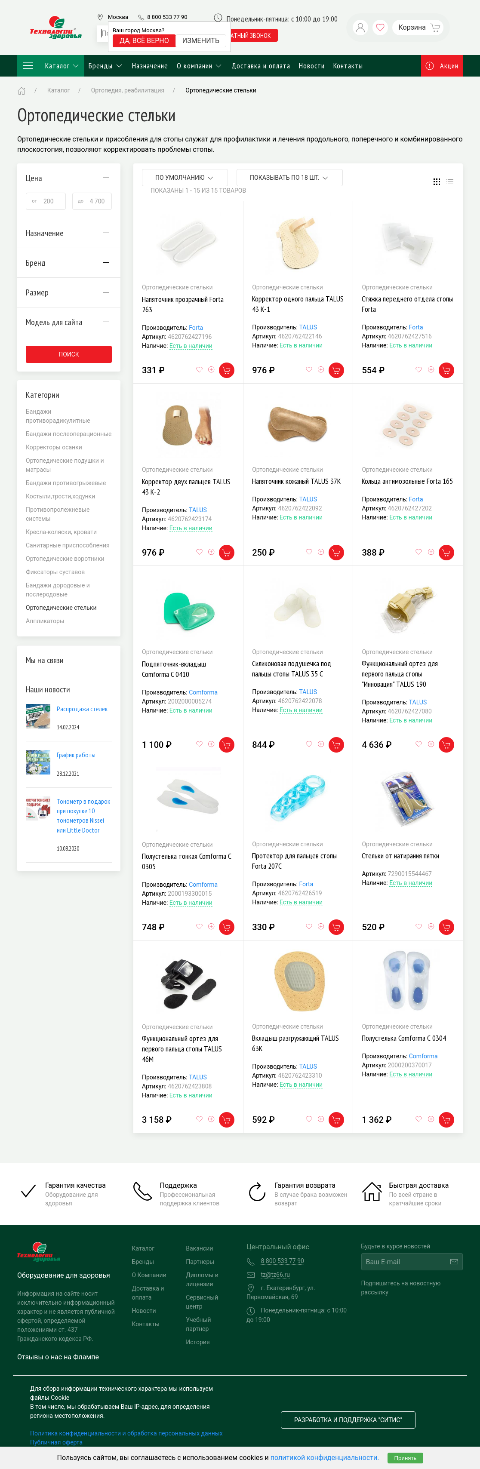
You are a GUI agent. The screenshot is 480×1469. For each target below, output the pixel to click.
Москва (118, 17)
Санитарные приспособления (68, 545)
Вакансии (199, 1248)
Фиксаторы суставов (55, 572)
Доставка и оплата (260, 66)
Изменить (200, 41)
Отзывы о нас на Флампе (58, 1357)
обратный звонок (246, 35)
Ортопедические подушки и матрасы (65, 465)
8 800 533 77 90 (167, 17)
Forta (196, 327)
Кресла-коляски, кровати (61, 532)
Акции (442, 66)
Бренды (106, 66)
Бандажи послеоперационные (69, 433)
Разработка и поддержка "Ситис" (348, 1420)
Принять (405, 1458)
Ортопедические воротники (65, 558)
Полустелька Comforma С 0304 (404, 1038)
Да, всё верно (144, 41)
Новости (312, 66)
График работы (76, 754)
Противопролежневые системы (57, 514)
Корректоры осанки (54, 447)
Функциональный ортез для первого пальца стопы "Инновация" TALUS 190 (400, 673)
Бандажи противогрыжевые (66, 482)
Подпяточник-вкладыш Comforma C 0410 (174, 669)
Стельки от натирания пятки (400, 856)
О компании (200, 66)
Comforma (203, 692)
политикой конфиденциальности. (325, 1458)
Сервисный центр (202, 1302)
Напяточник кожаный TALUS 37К (296, 481)
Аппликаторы (45, 621)
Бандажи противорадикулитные (58, 416)
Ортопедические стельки (220, 90)
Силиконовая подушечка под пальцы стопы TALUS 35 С (292, 668)
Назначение (150, 66)
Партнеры (200, 1261)
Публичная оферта (56, 1442)
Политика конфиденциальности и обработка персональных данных (126, 1433)
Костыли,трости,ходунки (60, 496)
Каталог (51, 65)
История (197, 1342)
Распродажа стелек (82, 708)
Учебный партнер (198, 1324)
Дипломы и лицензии (202, 1280)
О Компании (149, 1275)
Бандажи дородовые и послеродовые (58, 590)
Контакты (348, 66)
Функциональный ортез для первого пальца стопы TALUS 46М (182, 1048)
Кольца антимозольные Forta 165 (407, 481)
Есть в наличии (190, 345)
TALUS (308, 327)
